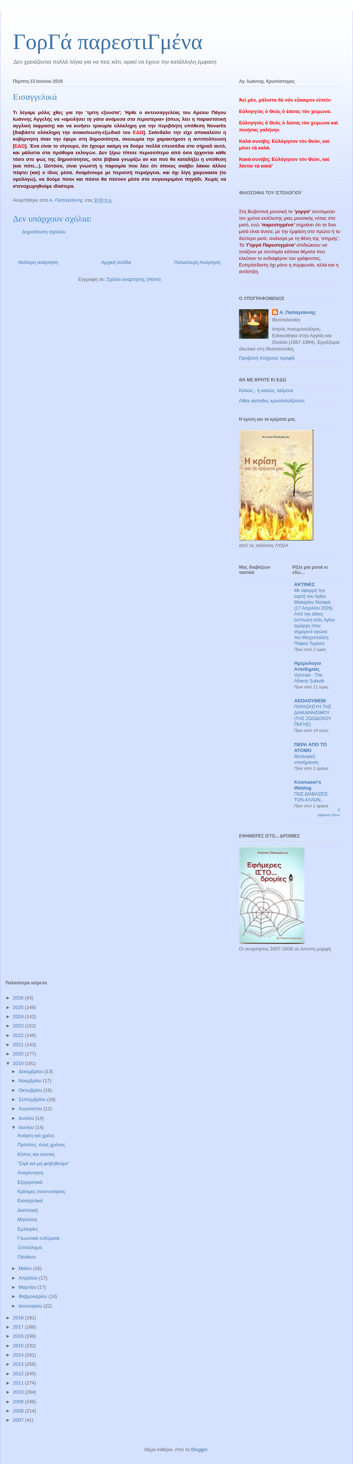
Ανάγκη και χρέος (35, 1135)
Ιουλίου (27, 1118)
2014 (19, 1355)
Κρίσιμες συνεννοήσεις (41, 1191)
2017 (19, 1327)
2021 (19, 1044)
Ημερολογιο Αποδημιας (307, 666)
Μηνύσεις (27, 1219)
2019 (19, 1063)
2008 (19, 1411)
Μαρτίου (28, 1287)
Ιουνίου (27, 1127)
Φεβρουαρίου (34, 1296)
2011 (19, 1383)
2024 (19, 1016)
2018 (19, 1317)
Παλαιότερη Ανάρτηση (197, 262)
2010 (19, 1392)
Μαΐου (26, 1268)
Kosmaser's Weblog (307, 785)
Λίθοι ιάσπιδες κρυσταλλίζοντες (272, 400)
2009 (19, 1401)
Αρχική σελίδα (116, 262)
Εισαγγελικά (30, 1200)
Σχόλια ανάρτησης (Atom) (134, 279)
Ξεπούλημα (29, 1247)
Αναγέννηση (30, 1172)
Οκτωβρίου (31, 1090)
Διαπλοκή (27, 1210)
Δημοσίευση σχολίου (44, 231)
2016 (19, 1336)
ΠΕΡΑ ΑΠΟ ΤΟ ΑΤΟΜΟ (310, 747)
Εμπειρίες (27, 1229)
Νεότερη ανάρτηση (38, 262)
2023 (19, 1026)
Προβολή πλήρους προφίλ (267, 358)
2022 (19, 1035)
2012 (19, 1373)
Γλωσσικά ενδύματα (38, 1238)
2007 (19, 1420)
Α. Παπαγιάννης (297, 312)
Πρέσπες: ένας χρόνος (41, 1144)
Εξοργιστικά (29, 1182)
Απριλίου (29, 1278)
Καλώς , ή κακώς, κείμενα (266, 390)
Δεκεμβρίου (31, 1071)
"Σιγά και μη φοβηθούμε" (43, 1163)
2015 (19, 1345)
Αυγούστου (31, 1108)
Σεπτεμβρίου (33, 1099)
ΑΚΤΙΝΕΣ (304, 584)
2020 (19, 1053)
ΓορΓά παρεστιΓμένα (108, 41)
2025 (19, 1007)
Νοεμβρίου (31, 1080)
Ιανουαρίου (31, 1306)
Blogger (199, 1449)
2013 (19, 1364)
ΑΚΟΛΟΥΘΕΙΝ (310, 700)
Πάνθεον (26, 1257)
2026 (19, 998)
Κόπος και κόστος (36, 1154)
